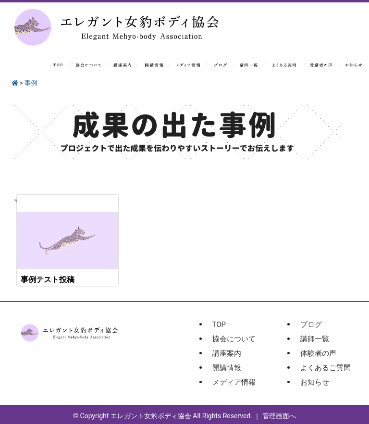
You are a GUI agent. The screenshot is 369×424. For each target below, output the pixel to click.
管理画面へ (279, 416)
